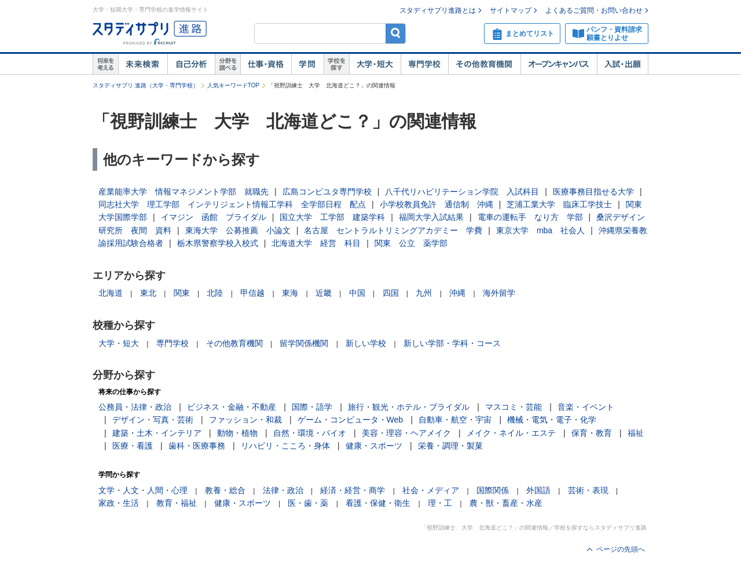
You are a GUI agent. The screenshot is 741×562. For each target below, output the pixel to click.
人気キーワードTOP (233, 85)
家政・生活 (118, 503)
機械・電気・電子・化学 (551, 419)
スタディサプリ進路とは (437, 10)
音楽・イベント (585, 407)
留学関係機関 (304, 343)
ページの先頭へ (620, 549)
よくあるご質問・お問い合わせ (594, 10)
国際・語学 (312, 407)
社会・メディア (430, 490)
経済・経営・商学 (352, 490)
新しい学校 (366, 343)
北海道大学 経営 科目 (316, 243)
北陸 (215, 292)
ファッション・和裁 (245, 419)
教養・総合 (225, 490)
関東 (182, 292)
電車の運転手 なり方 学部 (530, 217)
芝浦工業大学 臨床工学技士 (559, 204)
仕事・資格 (265, 64)
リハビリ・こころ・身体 (285, 445)
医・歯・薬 (308, 503)
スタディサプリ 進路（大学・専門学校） (146, 85)
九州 (424, 292)
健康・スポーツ (374, 445)
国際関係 (492, 490)
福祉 (636, 433)
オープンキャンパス (558, 64)
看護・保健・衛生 (378, 503)
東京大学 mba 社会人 (540, 230)
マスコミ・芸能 (513, 407)
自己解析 (191, 64)
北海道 (110, 292)
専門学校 (424, 64)
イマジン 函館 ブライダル (213, 217)
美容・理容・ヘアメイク (406, 433)
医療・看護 (132, 445)
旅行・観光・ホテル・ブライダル (408, 407)
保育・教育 (591, 433)
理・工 (440, 503)
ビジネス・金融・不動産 (231, 407)
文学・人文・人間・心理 (143, 490)
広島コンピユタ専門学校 (327, 191)
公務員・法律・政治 (134, 407)
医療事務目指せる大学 (593, 191)
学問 (307, 64)
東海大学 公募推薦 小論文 (238, 230)
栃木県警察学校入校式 (217, 243)
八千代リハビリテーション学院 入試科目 (462, 191)
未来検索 (142, 64)
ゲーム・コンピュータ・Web (350, 419)
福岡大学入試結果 (431, 217)
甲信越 (252, 292)
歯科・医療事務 (196, 445)
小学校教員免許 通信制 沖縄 (436, 204)
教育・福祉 (176, 503)
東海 (290, 292)
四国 (391, 292)
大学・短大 (375, 64)
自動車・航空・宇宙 (455, 419)
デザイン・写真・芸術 (152, 419)
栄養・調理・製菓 (450, 445)
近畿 (324, 292)
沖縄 (457, 292)
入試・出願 (622, 64)
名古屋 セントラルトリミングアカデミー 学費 (393, 230)
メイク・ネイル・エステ (511, 433)
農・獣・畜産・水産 (505, 503)
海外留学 (499, 292)
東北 (148, 292)
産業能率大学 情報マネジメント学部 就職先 (183, 191)
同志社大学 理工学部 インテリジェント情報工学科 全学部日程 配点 (232, 204)
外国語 (538, 490)
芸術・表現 (588, 490)
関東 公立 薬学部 (411, 243)
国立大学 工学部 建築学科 (332, 217)
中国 (357, 292)
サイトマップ (510, 10)
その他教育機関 (484, 64)
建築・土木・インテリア (156, 433)
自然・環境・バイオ (309, 433)
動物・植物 (237, 433)
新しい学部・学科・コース (452, 343)
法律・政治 (283, 490)
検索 (396, 33)
